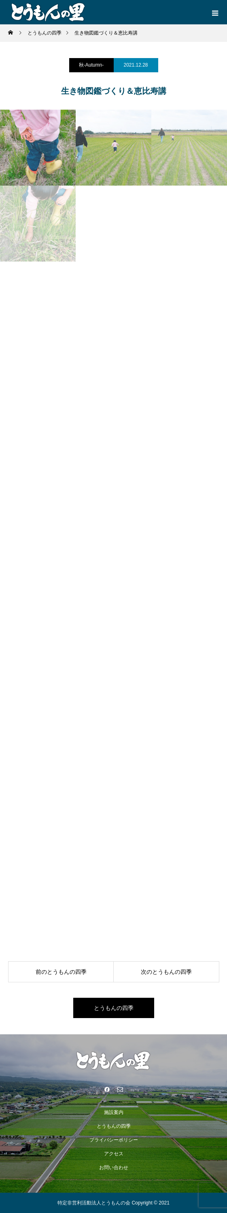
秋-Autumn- (91, 65)
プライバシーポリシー (113, 1140)
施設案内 (113, 1112)
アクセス (113, 1154)
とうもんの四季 (114, 1008)
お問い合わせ (113, 1167)
